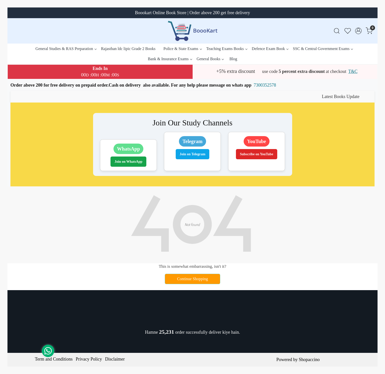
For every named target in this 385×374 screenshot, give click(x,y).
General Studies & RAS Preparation (66, 49)
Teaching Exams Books (226, 49)
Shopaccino (309, 359)
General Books (210, 59)
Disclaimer (115, 359)
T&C (352, 71)
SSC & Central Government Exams (323, 49)
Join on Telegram (192, 154)
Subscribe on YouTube (256, 154)
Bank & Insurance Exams (170, 59)
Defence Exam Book (270, 49)
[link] (336, 31)
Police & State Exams (183, 49)
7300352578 (265, 85)
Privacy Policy (89, 359)
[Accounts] (358, 31)
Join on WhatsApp (128, 161)
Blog (233, 59)
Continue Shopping (192, 279)
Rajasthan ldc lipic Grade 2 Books (128, 49)
